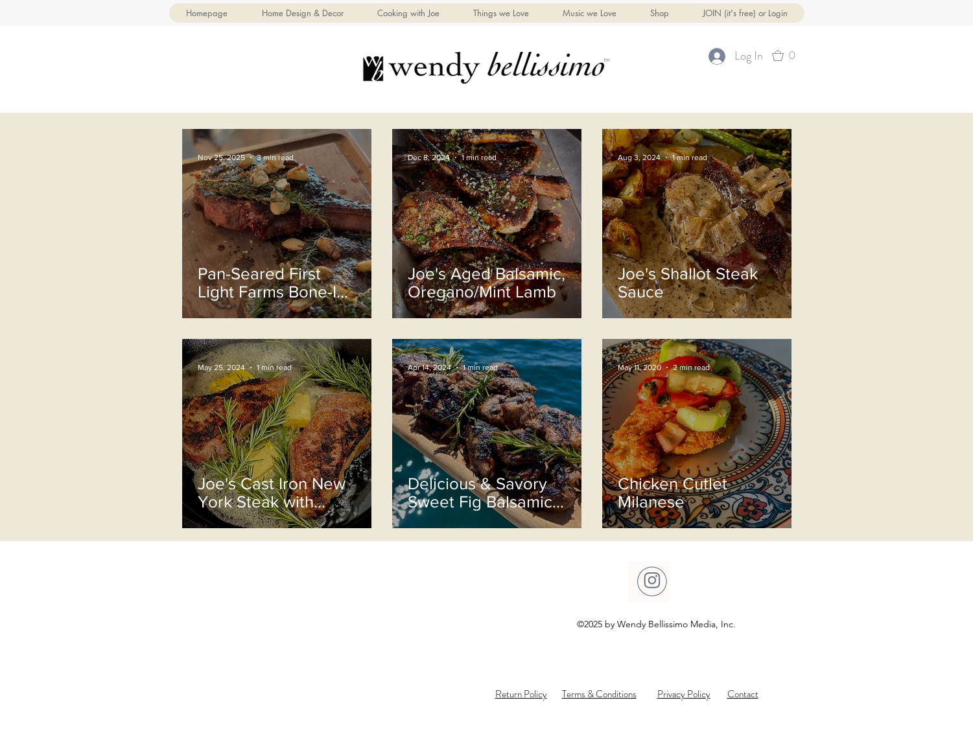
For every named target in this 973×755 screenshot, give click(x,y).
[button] (659, 13)
